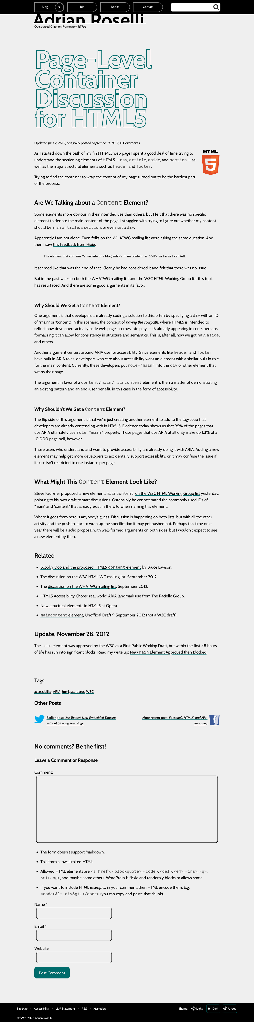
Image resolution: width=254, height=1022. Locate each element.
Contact (148, 7)
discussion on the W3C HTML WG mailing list (86, 576)
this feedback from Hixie (74, 244)
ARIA (56, 691)
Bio (82, 7)
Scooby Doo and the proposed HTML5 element (90, 567)
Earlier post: (81, 720)
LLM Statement (65, 1008)
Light (199, 1008)
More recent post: (174, 720)
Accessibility (41, 1008)
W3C (90, 691)
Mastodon (99, 1008)
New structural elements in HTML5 (70, 605)
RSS (84, 1008)
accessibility (42, 691)
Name (41, 904)
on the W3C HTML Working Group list (167, 493)
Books (115, 7)
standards (77, 691)
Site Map (22, 1008)
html (65, 691)
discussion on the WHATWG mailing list (82, 586)
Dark (215, 1008)
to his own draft (63, 499)
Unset (232, 1008)
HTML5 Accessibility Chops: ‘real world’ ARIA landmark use (90, 596)
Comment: (43, 772)
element (61, 615)
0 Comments (130, 143)
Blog (45, 7)
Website (41, 948)
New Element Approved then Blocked (168, 652)
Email (40, 926)
